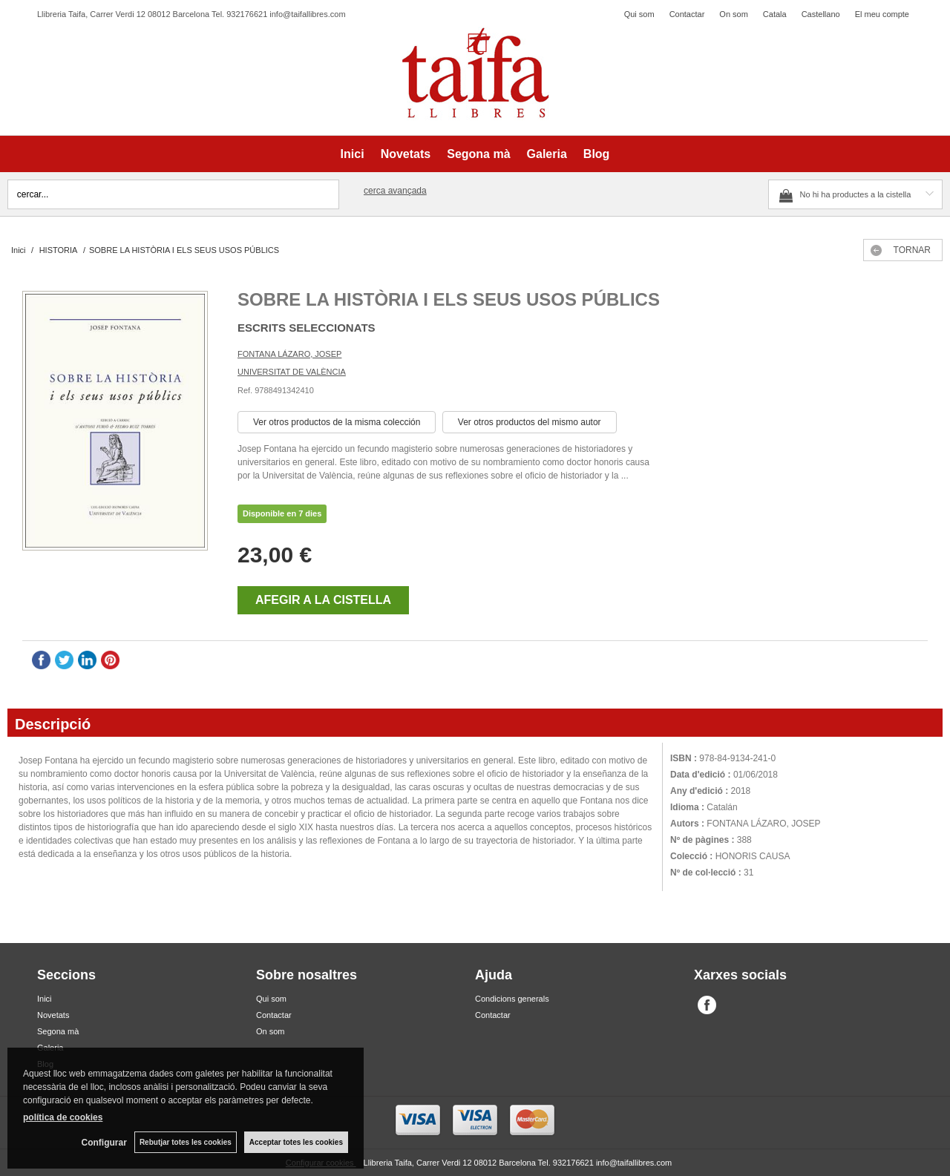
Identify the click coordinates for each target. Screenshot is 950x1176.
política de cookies (62, 1117)
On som (733, 14)
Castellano (821, 14)
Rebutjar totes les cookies (186, 1142)
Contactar (687, 14)
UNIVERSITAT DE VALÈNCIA (292, 371)
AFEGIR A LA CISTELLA (323, 600)
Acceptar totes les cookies (296, 1142)
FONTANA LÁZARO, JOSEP (289, 353)
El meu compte (882, 14)
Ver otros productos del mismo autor (529, 422)
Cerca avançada (395, 190)
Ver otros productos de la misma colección (336, 422)
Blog (596, 154)
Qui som (639, 14)
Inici (352, 154)
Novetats (406, 154)
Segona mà (478, 154)
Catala (775, 14)
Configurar (104, 1142)
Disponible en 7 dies (282, 513)
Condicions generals (512, 998)
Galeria (547, 154)
